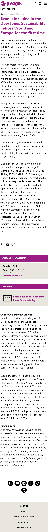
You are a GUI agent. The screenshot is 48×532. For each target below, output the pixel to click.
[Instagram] (24, 483)
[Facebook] (31, 483)
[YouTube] (17, 483)
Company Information (24, 517)
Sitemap (24, 511)
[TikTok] (37, 483)
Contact (24, 506)
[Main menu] (45, 3)
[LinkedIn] (10, 483)
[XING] (24, 490)
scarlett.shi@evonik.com (12, 276)
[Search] (40, 4)
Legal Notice (24, 522)
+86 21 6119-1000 (16, 270)
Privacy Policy (24, 528)
